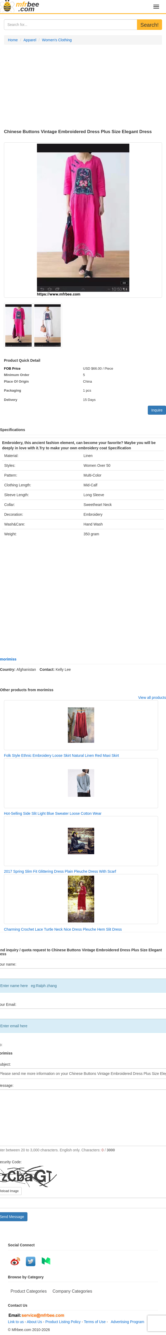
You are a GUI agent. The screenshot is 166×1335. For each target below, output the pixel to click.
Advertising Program (126, 1322)
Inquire (157, 410)
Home (13, 40)
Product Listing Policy (63, 1322)
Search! (149, 25)
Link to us (16, 1322)
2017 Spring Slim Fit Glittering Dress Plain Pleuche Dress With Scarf (60, 871)
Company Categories (72, 1291)
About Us (34, 1322)
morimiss (8, 659)
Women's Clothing (57, 40)
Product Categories (29, 1291)
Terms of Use (95, 1322)
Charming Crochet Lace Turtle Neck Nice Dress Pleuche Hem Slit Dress (63, 929)
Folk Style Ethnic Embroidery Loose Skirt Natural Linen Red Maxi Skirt (61, 755)
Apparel (29, 40)
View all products (152, 697)
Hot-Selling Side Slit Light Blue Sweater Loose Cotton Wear (52, 813)
